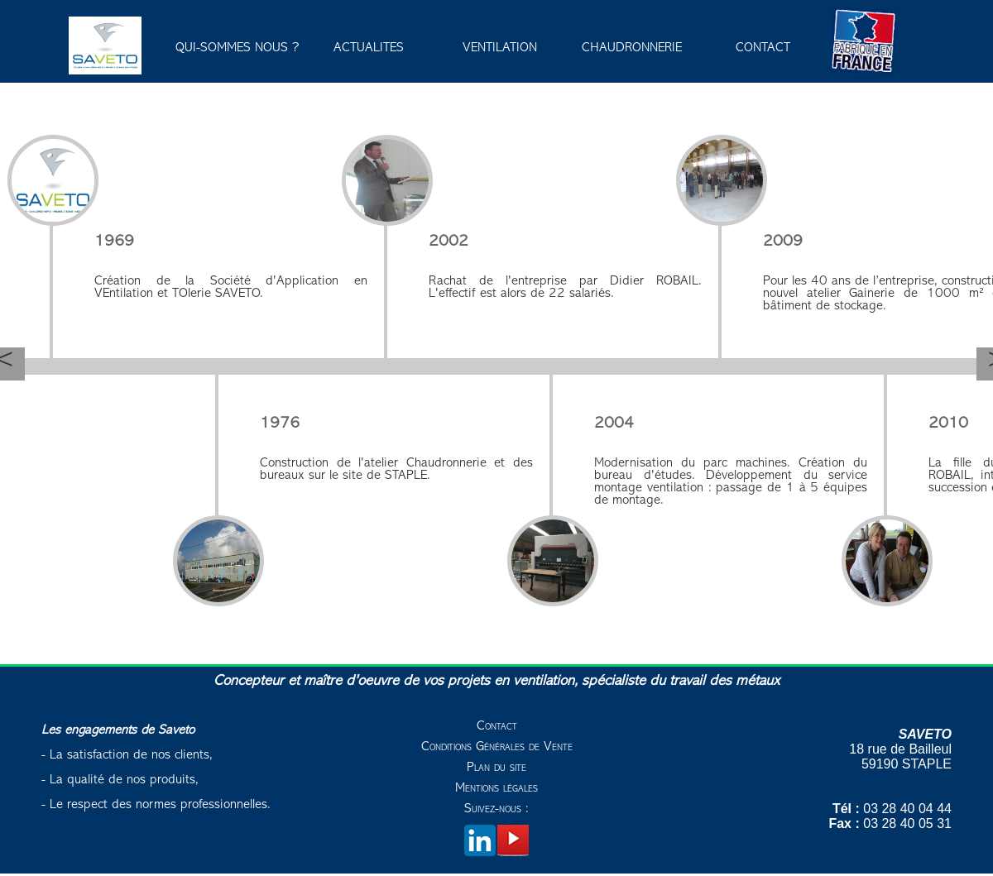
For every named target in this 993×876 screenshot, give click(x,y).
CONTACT (763, 48)
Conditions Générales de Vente (497, 747)
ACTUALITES (368, 48)
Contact (497, 726)
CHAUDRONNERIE (632, 48)
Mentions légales (496, 788)
